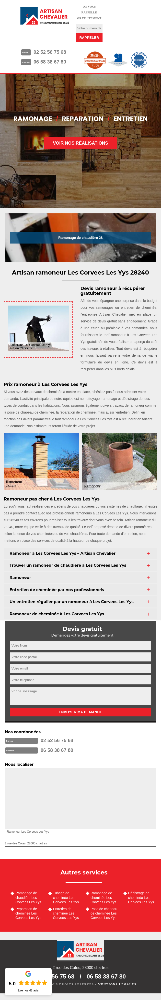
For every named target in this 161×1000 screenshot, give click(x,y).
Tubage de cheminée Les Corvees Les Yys (66, 897)
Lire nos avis (28, 990)
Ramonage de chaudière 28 (80, 238)
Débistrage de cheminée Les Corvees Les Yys (141, 897)
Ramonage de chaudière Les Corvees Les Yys (28, 897)
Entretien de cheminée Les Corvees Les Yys (66, 913)
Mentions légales (117, 984)
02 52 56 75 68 (50, 52)
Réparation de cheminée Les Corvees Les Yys (28, 913)
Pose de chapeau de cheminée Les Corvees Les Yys (104, 913)
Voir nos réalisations (80, 143)
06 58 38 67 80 (50, 61)
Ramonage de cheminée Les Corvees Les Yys (103, 897)
